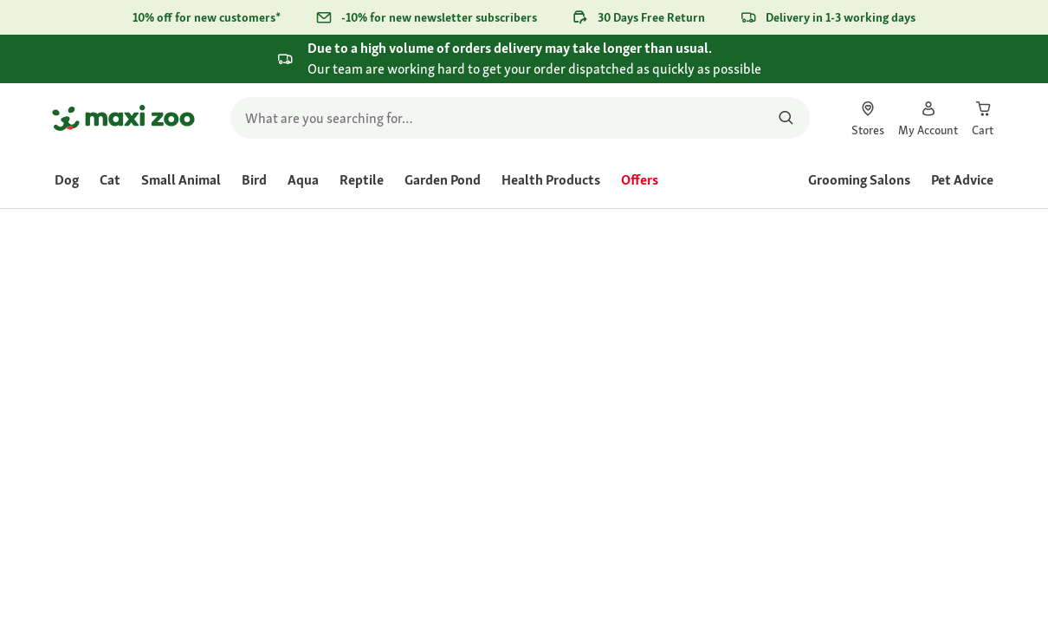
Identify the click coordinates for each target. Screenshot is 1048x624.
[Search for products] (786, 118)
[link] (867, 118)
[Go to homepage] (123, 118)
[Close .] (979, 58)
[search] (520, 118)
